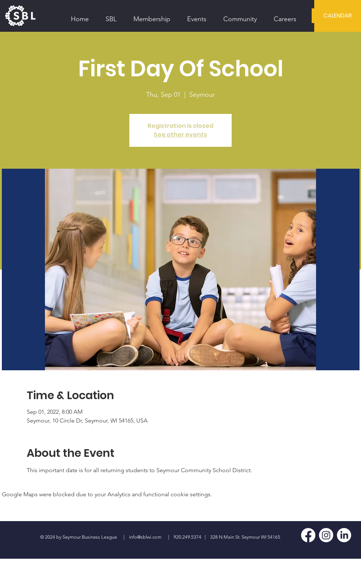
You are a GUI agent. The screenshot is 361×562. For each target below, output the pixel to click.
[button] (111, 15)
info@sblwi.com (145, 537)
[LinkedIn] (344, 535)
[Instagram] (326, 535)
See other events (180, 134)
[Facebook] (308, 535)
